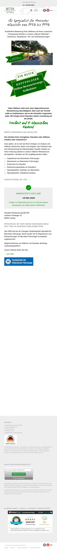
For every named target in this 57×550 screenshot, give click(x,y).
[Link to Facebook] (44, 10)
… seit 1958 (9, 254)
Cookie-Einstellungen (35, 547)
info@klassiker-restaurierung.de (13, 432)
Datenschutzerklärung (29, 2)
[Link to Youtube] (47, 10)
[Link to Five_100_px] (51, 10)
